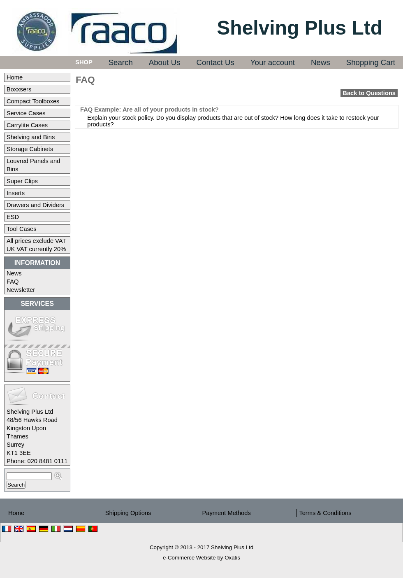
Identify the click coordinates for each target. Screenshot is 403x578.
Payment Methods (226, 513)
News (320, 62)
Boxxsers (19, 89)
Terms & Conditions (325, 513)
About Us (165, 62)
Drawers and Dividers (35, 205)
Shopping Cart (370, 62)
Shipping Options (128, 513)
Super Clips (22, 181)
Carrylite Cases (27, 125)
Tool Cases (22, 229)
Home (15, 77)
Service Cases (26, 113)
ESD (13, 217)
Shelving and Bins (31, 137)
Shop (84, 62)
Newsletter (21, 290)
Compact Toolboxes (33, 101)
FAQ (13, 281)
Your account (272, 62)
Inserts (16, 193)
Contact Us (215, 62)
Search (121, 62)
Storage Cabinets (30, 149)
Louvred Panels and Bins (33, 165)
